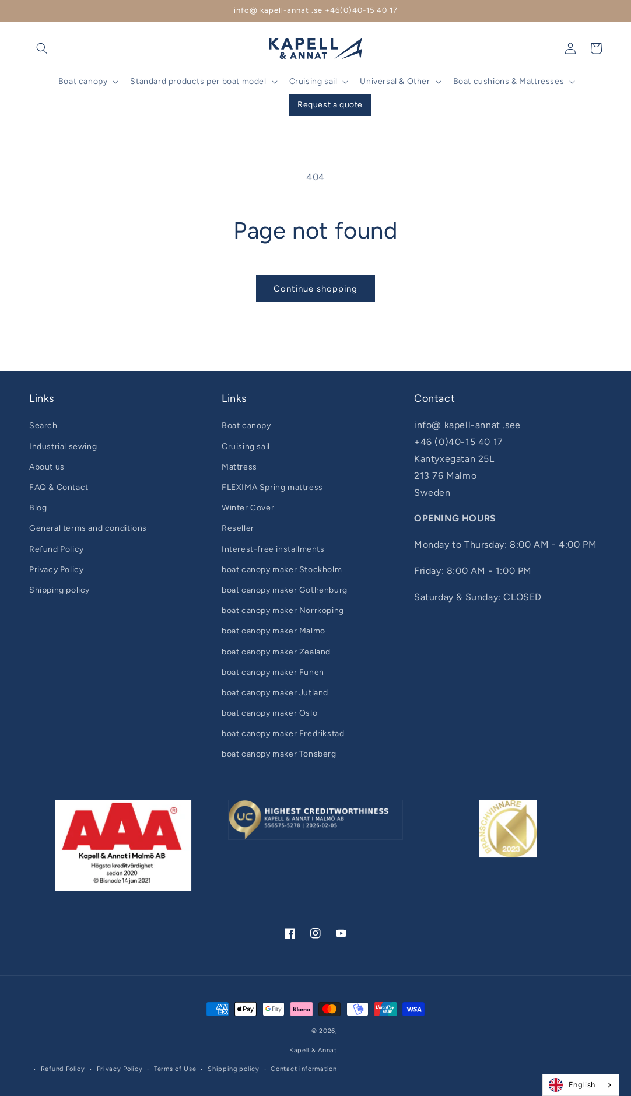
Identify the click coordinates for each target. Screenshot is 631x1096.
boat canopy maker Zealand (276, 652)
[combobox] (580, 1085)
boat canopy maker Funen (273, 672)
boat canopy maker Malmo (273, 631)
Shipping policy (59, 590)
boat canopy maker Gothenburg (285, 590)
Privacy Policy (56, 570)
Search (43, 425)
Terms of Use (175, 1069)
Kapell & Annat (313, 1050)
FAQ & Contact (59, 487)
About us (47, 467)
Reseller (238, 528)
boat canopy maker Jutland (275, 693)
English (572, 1085)
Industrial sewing (63, 446)
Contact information (303, 1069)
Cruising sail (246, 446)
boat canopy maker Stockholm (282, 570)
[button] (42, 48)
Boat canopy (246, 425)
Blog (38, 508)
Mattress (239, 467)
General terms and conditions (88, 528)
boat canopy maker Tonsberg (279, 754)
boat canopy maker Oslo (269, 713)
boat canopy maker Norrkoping (283, 610)
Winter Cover (248, 508)
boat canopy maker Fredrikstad (283, 733)
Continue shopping (315, 288)
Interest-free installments (273, 549)
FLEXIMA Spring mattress (272, 487)
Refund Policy (56, 549)
